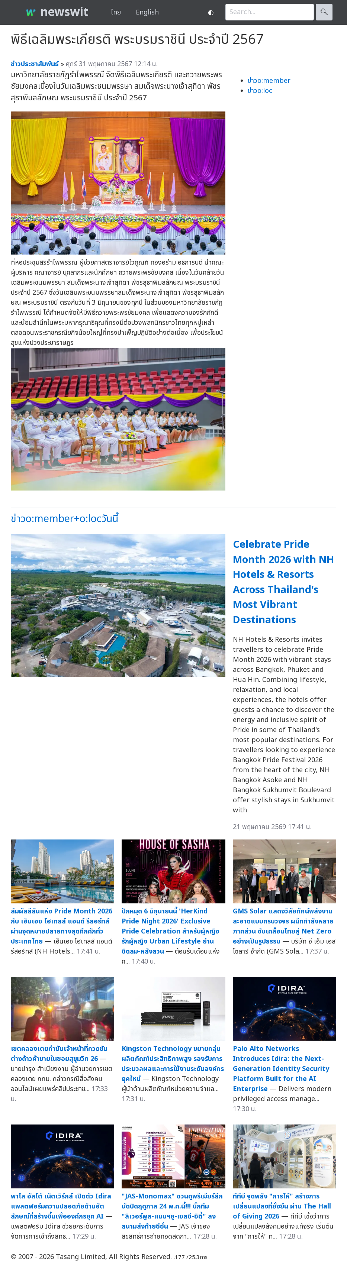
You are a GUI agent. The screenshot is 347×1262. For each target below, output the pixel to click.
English (147, 12)
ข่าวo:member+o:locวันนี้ (64, 519)
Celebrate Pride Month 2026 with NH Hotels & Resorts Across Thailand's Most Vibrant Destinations (283, 582)
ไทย (116, 12)
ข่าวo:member (269, 81)
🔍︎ (324, 12)
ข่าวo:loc (260, 91)
